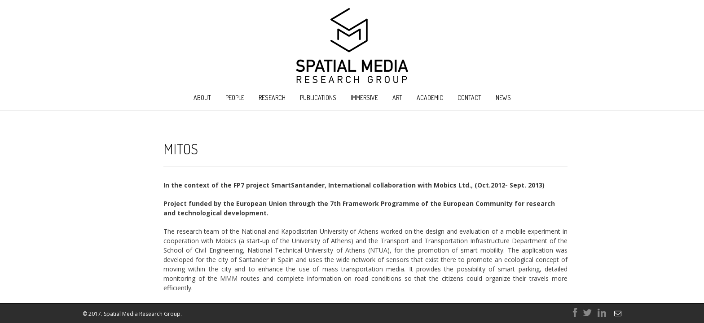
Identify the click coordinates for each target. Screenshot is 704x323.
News (503, 97)
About (202, 97)
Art (397, 97)
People (234, 97)
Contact (469, 97)
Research (272, 97)
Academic (430, 97)
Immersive (364, 97)
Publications (318, 97)
